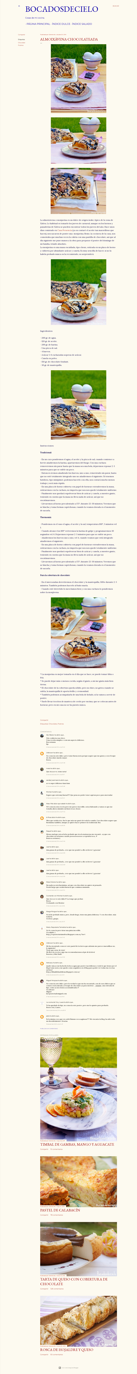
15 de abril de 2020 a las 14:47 (54, 1024)
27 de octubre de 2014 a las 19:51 (55, 996)
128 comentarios (56, 1289)
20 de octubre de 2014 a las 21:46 (55, 841)
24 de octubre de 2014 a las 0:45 (55, 937)
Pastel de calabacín (60, 1210)
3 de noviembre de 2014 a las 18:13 (56, 1010)
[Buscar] (116, 6)
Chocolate (21, 43)
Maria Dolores (51, 882)
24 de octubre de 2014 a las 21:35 (55, 957)
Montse (49, 792)
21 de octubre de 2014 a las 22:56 (55, 906)
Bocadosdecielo (61, 9)
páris (47, 1016)
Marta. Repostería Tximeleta (56, 927)
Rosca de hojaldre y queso (66, 1349)
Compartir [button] (21, 35)
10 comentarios (56, 1149)
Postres (20, 45)
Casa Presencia (64, 230)
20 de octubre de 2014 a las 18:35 (55, 825)
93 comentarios (56, 1355)
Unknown (49, 753)
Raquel (48, 831)
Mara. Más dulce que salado (55, 804)
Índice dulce (60, 23)
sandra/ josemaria (52, 780)
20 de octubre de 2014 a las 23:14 (55, 890)
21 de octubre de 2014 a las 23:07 (55, 921)
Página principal (37, 23)
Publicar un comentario (49, 1028)
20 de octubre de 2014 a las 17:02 (55, 811)
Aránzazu (49, 963)
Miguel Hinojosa (52, 980)
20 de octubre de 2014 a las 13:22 (55, 747)
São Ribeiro (50, 735)
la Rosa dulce (51, 817)
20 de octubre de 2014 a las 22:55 (55, 876)
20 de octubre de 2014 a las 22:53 (55, 853)
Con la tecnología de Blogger (68, 1368)
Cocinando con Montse (54, 896)
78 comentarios (56, 1215)
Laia (47, 847)
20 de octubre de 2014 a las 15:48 (55, 786)
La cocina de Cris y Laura (54, 1002)
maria (48, 768)
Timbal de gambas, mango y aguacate (77, 1144)
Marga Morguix (51, 911)
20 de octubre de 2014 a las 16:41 (55, 798)
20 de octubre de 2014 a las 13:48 (55, 763)
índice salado (81, 23)
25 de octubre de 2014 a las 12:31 (55, 975)
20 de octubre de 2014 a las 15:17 (55, 774)
